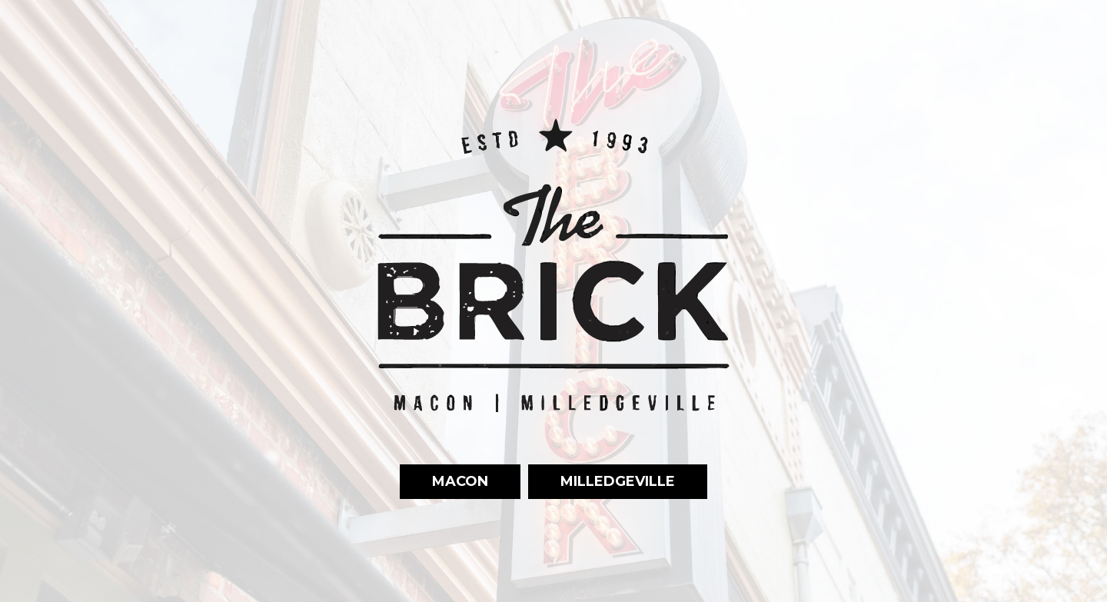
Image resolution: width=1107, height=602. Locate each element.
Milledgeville (601, 481)
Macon (444, 481)
